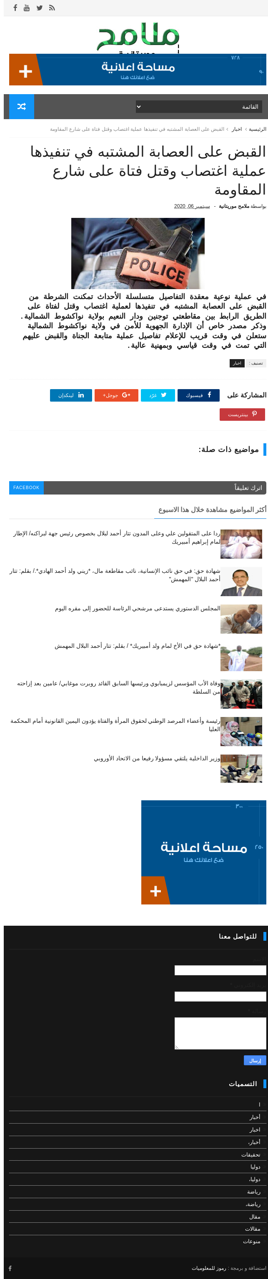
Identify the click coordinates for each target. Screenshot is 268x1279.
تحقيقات (247, 1155)
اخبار (233, 129)
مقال (251, 1217)
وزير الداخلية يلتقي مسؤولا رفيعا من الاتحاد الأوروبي (153, 758)
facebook (23, 487)
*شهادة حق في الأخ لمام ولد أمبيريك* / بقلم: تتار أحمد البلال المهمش (134, 645)
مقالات (249, 1229)
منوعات (248, 1241)
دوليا (252, 1167)
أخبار (251, 1117)
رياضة (250, 1192)
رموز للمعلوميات (205, 1268)
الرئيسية (254, 129)
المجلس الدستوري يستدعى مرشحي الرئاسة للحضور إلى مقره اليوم (134, 608)
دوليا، (251, 1179)
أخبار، (250, 1142)
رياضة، (249, 1204)
